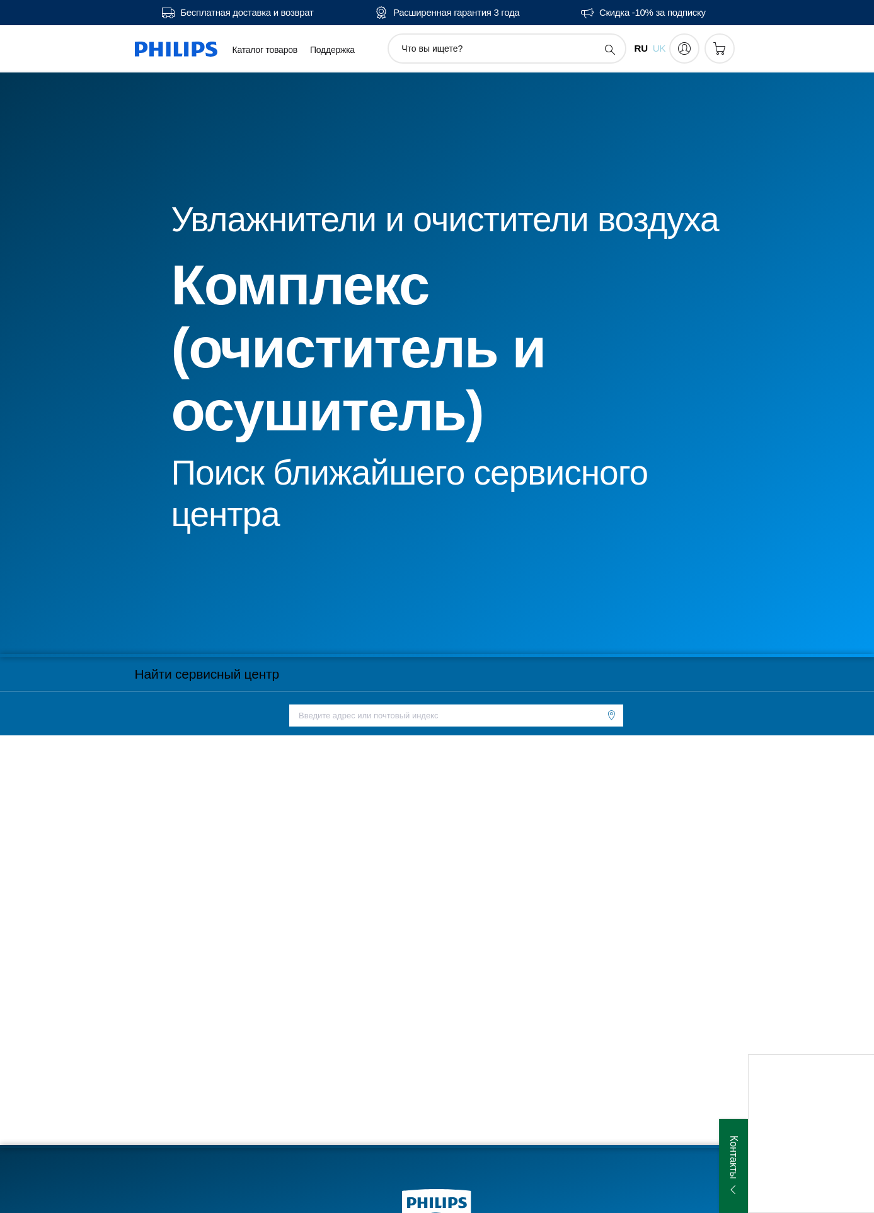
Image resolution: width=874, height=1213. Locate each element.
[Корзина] (719, 48)
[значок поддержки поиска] (609, 49)
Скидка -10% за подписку (652, 13)
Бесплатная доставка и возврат (246, 13)
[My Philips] (684, 48)
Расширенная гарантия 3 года (456, 13)
